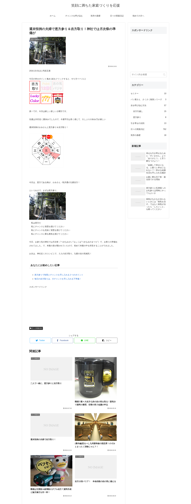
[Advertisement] (47, 304)
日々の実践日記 (36, 328)
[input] (148, 74)
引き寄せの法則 (148, 123)
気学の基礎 (148, 135)
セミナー (148, 93)
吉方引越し (149, 111)
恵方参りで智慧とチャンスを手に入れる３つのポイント (58, 275)
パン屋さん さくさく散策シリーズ (148, 99)
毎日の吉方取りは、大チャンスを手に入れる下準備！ (57, 279)
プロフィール (95, 496)
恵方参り (149, 117)
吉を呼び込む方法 (148, 105)
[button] (164, 74)
